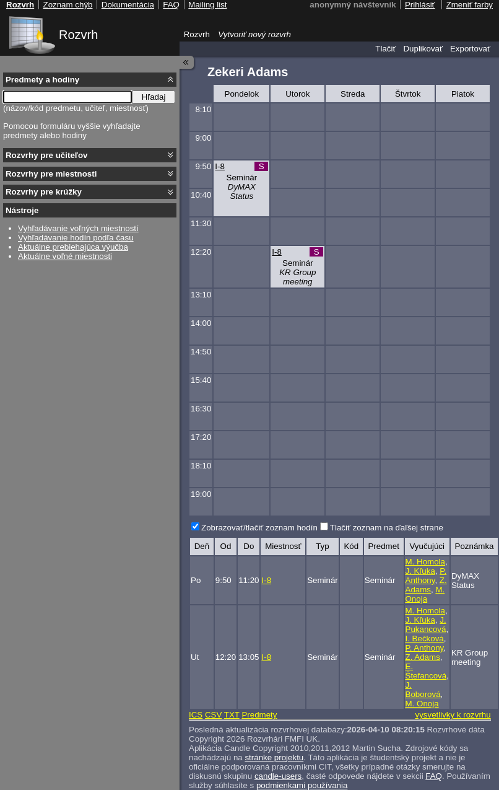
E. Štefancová (426, 671)
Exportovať (470, 48)
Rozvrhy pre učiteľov (47, 155)
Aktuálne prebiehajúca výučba (73, 247)
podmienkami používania (301, 785)
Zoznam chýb (67, 4)
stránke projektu (274, 757)
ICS (195, 714)
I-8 (220, 166)
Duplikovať (423, 48)
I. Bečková (425, 638)
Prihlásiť (420, 4)
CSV (213, 714)
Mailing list (207, 4)
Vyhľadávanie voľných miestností (78, 228)
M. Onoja (425, 594)
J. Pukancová (426, 624)
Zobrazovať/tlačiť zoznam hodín (259, 527)
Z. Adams (426, 585)
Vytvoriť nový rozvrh (254, 34)
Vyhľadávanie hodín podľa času (76, 237)
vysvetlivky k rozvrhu (452, 714)
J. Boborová (423, 689)
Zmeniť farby (469, 4)
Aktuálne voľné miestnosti (65, 256)
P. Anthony (426, 575)
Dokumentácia (128, 4)
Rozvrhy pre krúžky (44, 191)
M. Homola (425, 561)
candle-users (278, 776)
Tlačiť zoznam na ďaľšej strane (386, 527)
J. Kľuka (420, 571)
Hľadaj (154, 97)
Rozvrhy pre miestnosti (51, 173)
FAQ (433, 776)
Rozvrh (78, 35)
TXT (232, 714)
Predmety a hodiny (42, 79)
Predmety (259, 714)
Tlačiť (385, 48)
